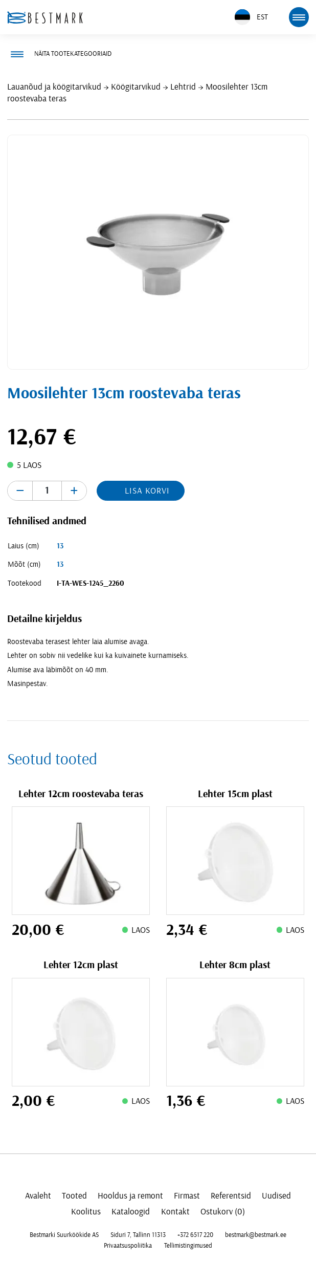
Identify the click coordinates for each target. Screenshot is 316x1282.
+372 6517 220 (195, 1234)
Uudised (276, 1195)
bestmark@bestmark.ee (255, 1234)
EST (251, 17)
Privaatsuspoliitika (128, 1245)
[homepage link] (45, 17)
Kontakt (175, 1211)
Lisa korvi (147, 490)
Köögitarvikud (136, 86)
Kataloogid (130, 1211)
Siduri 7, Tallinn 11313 (138, 1234)
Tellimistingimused (188, 1245)
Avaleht (38, 1195)
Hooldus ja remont (130, 1195)
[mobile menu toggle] (298, 17)
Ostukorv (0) (222, 1211)
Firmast (187, 1195)
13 (60, 546)
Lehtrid (183, 86)
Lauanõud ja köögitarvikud (54, 86)
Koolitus (86, 1211)
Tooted (74, 1195)
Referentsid (231, 1195)
